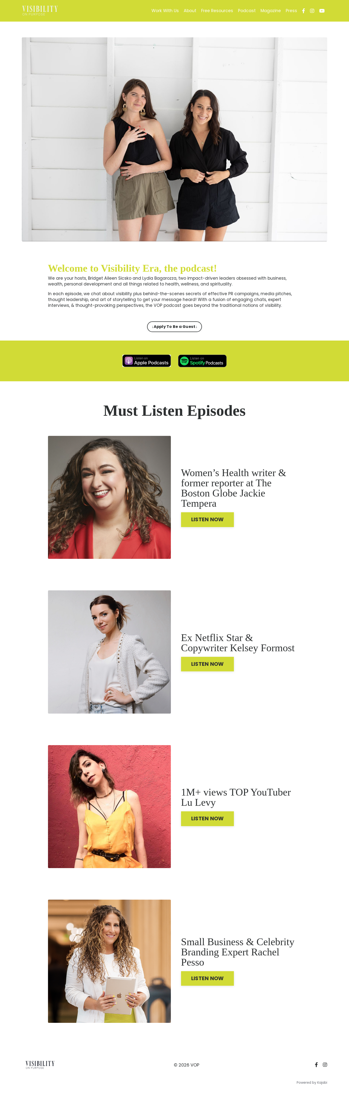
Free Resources (215, 11)
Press (291, 11)
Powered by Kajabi (312, 1086)
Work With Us (162, 11)
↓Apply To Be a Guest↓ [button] (174, 328)
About (187, 11)
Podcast (246, 11)
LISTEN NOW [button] (209, 523)
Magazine (270, 11)
